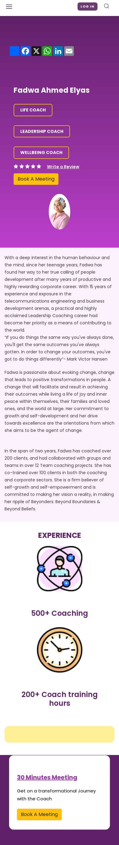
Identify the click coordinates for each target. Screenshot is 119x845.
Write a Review (63, 167)
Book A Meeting (36, 178)
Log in (87, 6)
